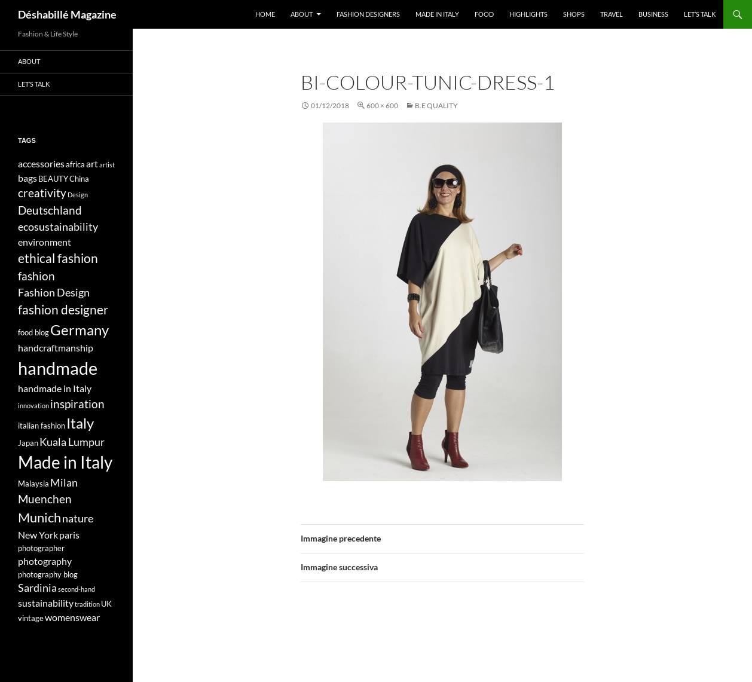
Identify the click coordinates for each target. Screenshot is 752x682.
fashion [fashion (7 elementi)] (36, 276)
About (302, 14)
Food (484, 14)
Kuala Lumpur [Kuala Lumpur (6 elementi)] (72, 442)
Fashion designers (368, 14)
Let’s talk (700, 14)
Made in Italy (437, 14)
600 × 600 (382, 105)
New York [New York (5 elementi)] (38, 534)
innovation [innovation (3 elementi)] (33, 405)
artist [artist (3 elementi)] (107, 165)
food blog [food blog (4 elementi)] (33, 332)
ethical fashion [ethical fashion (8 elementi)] (58, 258)
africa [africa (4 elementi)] (75, 164)
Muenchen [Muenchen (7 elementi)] (45, 499)
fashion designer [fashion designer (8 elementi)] (63, 309)
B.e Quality (436, 105)
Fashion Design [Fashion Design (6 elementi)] (54, 292)
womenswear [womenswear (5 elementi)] (72, 617)
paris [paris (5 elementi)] (69, 534)
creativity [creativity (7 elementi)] (42, 193)
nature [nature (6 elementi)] (77, 518)
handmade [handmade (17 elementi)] (57, 367)
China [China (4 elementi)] (79, 179)
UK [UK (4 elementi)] (106, 603)
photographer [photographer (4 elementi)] (41, 548)
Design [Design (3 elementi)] (78, 194)
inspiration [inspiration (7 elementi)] (77, 404)
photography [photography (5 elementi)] (45, 561)
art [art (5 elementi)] (92, 163)
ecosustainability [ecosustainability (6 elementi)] (58, 227)
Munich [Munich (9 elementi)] (39, 517)
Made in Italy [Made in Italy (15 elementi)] (65, 462)
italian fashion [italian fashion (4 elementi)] (41, 425)
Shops (574, 14)
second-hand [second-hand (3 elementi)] (76, 589)
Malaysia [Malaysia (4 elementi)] (33, 483)
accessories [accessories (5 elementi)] (41, 163)
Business (653, 14)
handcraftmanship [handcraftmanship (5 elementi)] (55, 347)
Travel (611, 14)
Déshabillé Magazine (67, 14)
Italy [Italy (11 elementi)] (80, 423)
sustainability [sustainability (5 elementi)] (46, 602)
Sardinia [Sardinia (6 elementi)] (37, 588)
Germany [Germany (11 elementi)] (79, 329)
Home (265, 14)
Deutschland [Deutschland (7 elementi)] (50, 210)
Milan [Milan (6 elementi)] (64, 482)
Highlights (528, 14)
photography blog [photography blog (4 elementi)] (48, 574)
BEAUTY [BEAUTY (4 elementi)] (53, 179)
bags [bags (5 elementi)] (27, 178)
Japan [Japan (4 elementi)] (28, 443)
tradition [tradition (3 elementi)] (87, 604)
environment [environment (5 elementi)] (44, 241)
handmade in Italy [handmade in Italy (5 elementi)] (54, 388)
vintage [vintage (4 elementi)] (31, 618)
